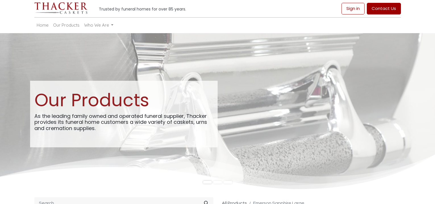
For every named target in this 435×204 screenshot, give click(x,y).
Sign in (353, 8)
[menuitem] (42, 25)
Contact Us (384, 8)
